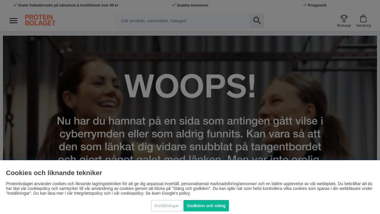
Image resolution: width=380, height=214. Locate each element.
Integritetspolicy (88, 193)
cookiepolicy (132, 193)
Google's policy (175, 193)
